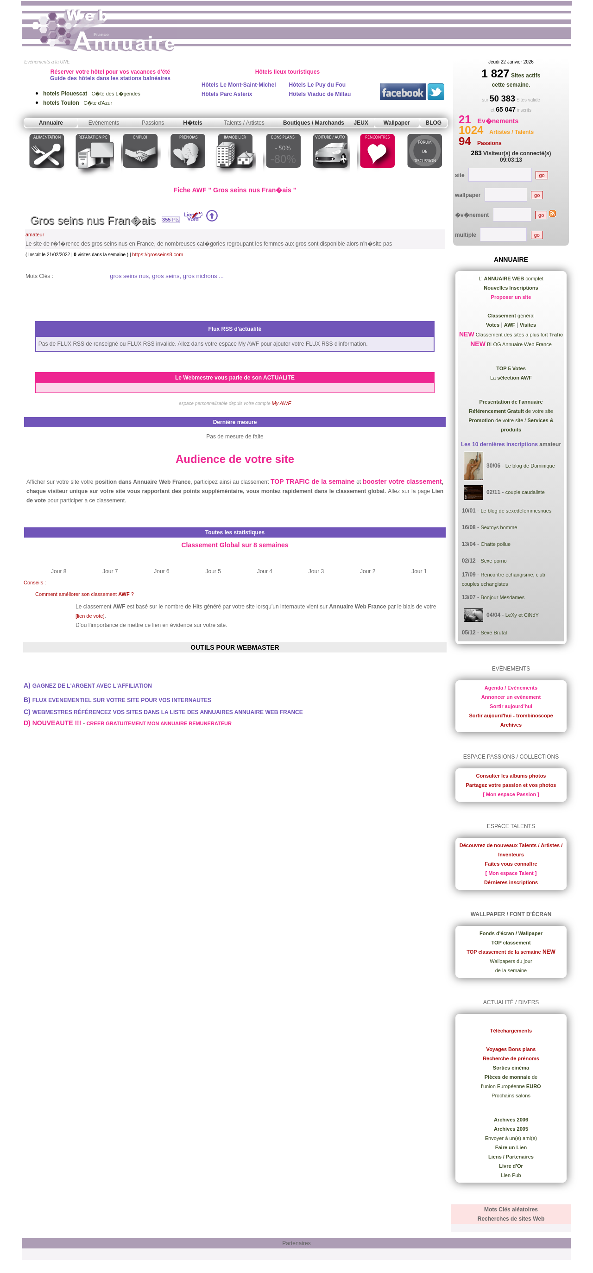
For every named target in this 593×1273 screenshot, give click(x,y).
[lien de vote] (90, 616)
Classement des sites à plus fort (518, 334)
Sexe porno (493, 561)
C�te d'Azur (77, 103)
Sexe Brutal (493, 632)
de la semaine (511, 970)
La (511, 377)
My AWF (281, 403)
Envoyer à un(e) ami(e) (511, 1138)
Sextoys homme (498, 527)
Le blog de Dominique (530, 466)
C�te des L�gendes (91, 93)
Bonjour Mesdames (502, 597)
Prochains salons (511, 1095)
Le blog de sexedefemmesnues (515, 510)
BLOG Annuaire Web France (519, 344)
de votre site (511, 411)
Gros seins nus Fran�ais (93, 220)
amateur (34, 234)
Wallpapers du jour (511, 961)
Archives (511, 725)
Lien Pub (511, 1175)
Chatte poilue (495, 544)
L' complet (511, 278)
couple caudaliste (525, 492)
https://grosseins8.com (157, 254)
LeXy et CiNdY (522, 614)
